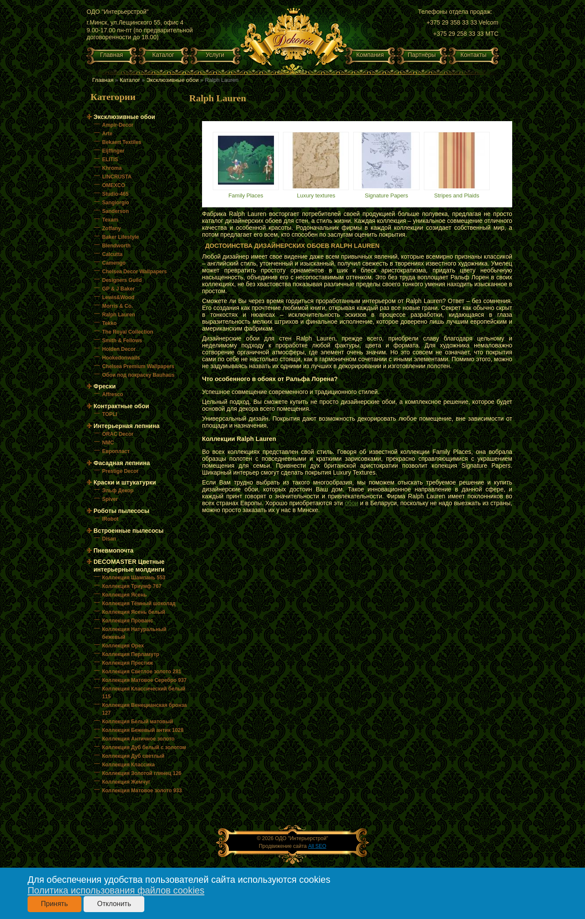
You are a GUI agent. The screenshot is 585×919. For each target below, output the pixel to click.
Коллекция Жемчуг (126, 782)
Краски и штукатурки (124, 482)
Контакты (473, 54)
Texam (110, 220)
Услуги (214, 54)
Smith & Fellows (122, 341)
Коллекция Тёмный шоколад (138, 603)
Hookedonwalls (121, 358)
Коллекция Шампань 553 (133, 578)
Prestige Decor (120, 471)
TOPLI (109, 414)
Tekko (109, 323)
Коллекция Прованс (127, 621)
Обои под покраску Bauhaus (138, 375)
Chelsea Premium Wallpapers (138, 366)
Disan (109, 539)
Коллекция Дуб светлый (133, 756)
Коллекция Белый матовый (137, 722)
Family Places (245, 195)
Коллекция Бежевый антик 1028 (143, 730)
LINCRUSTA (116, 177)
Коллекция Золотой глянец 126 (141, 773)
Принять (54, 903)
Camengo (114, 263)
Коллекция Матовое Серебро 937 (144, 680)
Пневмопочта (113, 550)
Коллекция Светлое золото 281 (141, 672)
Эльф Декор (118, 491)
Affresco (112, 394)
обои (351, 503)
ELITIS (110, 159)
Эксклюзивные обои (172, 80)
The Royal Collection (127, 332)
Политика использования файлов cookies (116, 890)
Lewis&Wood (118, 297)
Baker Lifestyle (120, 237)
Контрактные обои (121, 406)
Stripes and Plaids (456, 195)
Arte (107, 134)
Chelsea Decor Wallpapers (134, 272)
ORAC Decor (118, 434)
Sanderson (115, 211)
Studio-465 (115, 194)
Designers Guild (122, 280)
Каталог (163, 54)
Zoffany (111, 228)
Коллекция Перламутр (130, 654)
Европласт (116, 451)
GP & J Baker (118, 289)
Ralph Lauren (118, 315)
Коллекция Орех (123, 646)
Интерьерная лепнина (126, 425)
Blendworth (116, 246)
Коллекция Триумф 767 (132, 586)
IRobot (110, 519)
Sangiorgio (115, 203)
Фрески (104, 386)
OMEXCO (113, 185)
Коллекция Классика (128, 765)
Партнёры (422, 54)
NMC (108, 443)
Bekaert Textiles (121, 142)
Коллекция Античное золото (138, 739)
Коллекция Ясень (124, 595)
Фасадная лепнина (121, 463)
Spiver (110, 499)
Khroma (111, 168)
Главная (111, 54)
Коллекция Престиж (127, 663)
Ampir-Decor (118, 125)
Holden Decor (119, 349)
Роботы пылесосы (121, 510)
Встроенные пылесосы (128, 530)
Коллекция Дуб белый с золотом (144, 747)
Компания (370, 54)
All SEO (317, 846)
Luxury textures (316, 195)
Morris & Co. (117, 306)
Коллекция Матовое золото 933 (142, 791)
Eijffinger (113, 151)
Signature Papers (386, 195)
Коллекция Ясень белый (133, 612)
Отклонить (114, 903)
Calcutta (112, 254)
